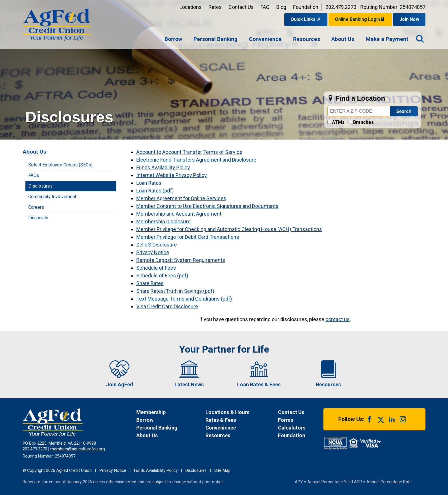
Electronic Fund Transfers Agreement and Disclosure (196, 160)
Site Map (222, 470)
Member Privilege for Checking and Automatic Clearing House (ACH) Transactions (229, 229)
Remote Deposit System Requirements (180, 260)
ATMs (338, 122)
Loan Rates (148, 183)
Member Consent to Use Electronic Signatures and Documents (207, 206)
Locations (190, 7)
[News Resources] (236, 435)
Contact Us (241, 7)
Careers (36, 207)
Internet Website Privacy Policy (171, 175)
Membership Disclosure (163, 221)
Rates (215, 7)
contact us (337, 319)
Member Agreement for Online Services (181, 198)
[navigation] (286, 39)
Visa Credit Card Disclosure (167, 306)
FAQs (33, 175)
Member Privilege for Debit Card (172, 237)
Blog (281, 7)
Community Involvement (52, 196)
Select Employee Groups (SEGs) (60, 165)
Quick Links (306, 19)
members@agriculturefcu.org (77, 449)
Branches (363, 122)
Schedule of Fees (156, 268)
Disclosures (40, 186)
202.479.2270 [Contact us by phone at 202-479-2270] (340, 7)
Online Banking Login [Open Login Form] (360, 19)
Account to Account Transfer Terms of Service (189, 152)
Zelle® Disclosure (156, 245)
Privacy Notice (152, 252)
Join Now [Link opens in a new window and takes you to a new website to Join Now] (409, 19)
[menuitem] (173, 39)
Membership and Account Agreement (178, 214)
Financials (38, 217)
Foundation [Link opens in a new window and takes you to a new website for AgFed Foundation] (305, 7)
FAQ (265, 7)
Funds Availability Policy (163, 167)
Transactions (223, 237)
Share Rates (150, 283)
